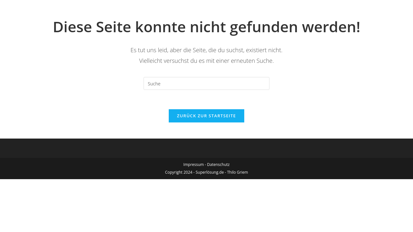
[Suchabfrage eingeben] (206, 83)
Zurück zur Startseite (206, 116)
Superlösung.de (210, 172)
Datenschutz (218, 164)
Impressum (193, 164)
